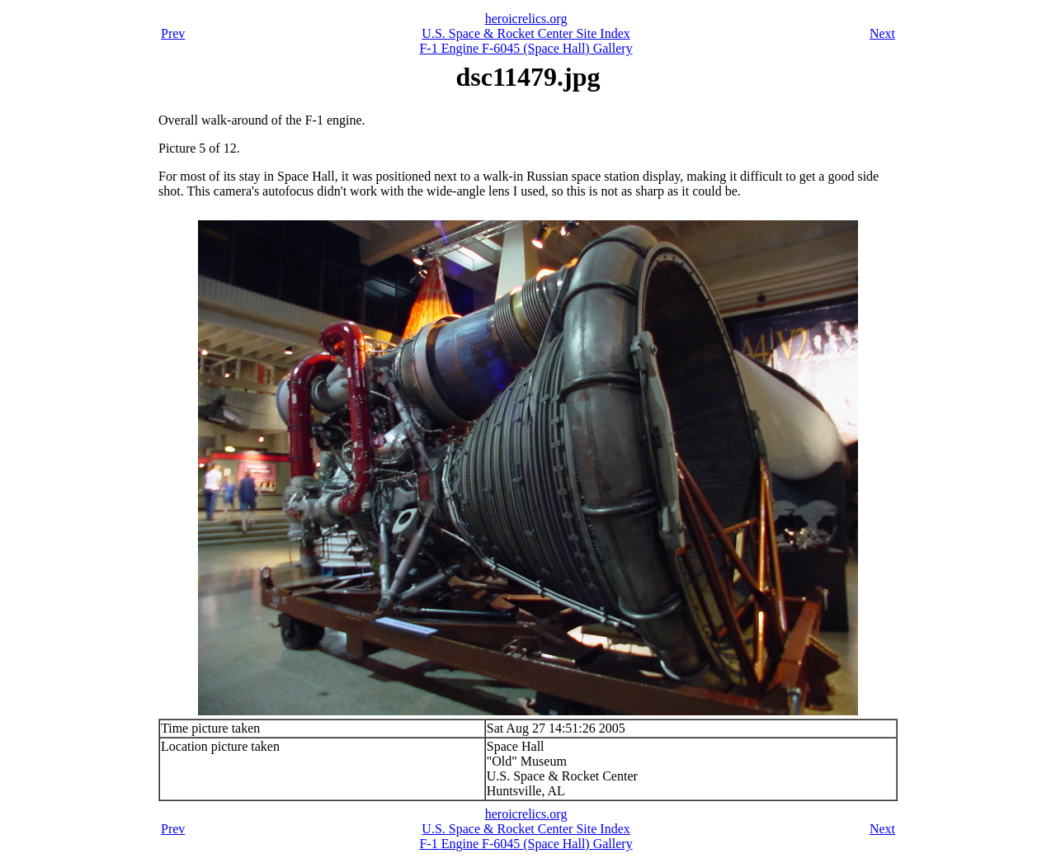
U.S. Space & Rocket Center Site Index (525, 33)
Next (882, 33)
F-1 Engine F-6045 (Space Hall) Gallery (525, 48)
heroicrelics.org (526, 19)
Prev (173, 33)
